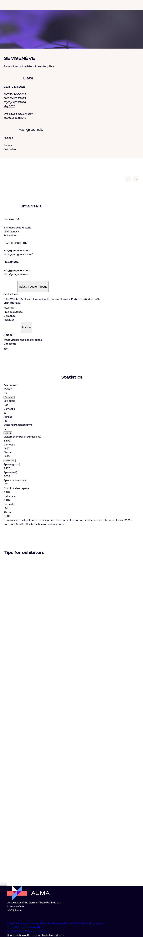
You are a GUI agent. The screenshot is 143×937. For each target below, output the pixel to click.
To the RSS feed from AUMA (24, 927)
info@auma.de (15, 916)
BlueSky (46, 923)
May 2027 (9, 106)
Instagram (24, 923)
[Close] (3, 884)
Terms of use (39, 931)
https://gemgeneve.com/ (18, 254)
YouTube (81, 923)
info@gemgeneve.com (17, 250)
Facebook (70, 923)
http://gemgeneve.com (17, 274)
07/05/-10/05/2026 (15, 102)
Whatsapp (58, 923)
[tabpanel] (71, 452)
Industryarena (95, 923)
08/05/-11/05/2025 (15, 98)
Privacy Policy (24, 931)
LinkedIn (12, 923)
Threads (36, 923)
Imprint (11, 931)
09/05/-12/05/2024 (15, 94)
